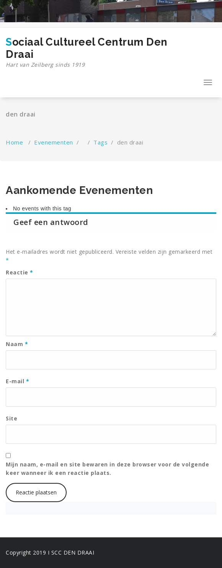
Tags (100, 142)
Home (14, 142)
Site (11, 418)
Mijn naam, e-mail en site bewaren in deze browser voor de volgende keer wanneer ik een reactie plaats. (107, 468)
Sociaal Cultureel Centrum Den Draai (101, 52)
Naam (17, 344)
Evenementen (53, 142)
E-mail (17, 381)
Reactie (19, 272)
